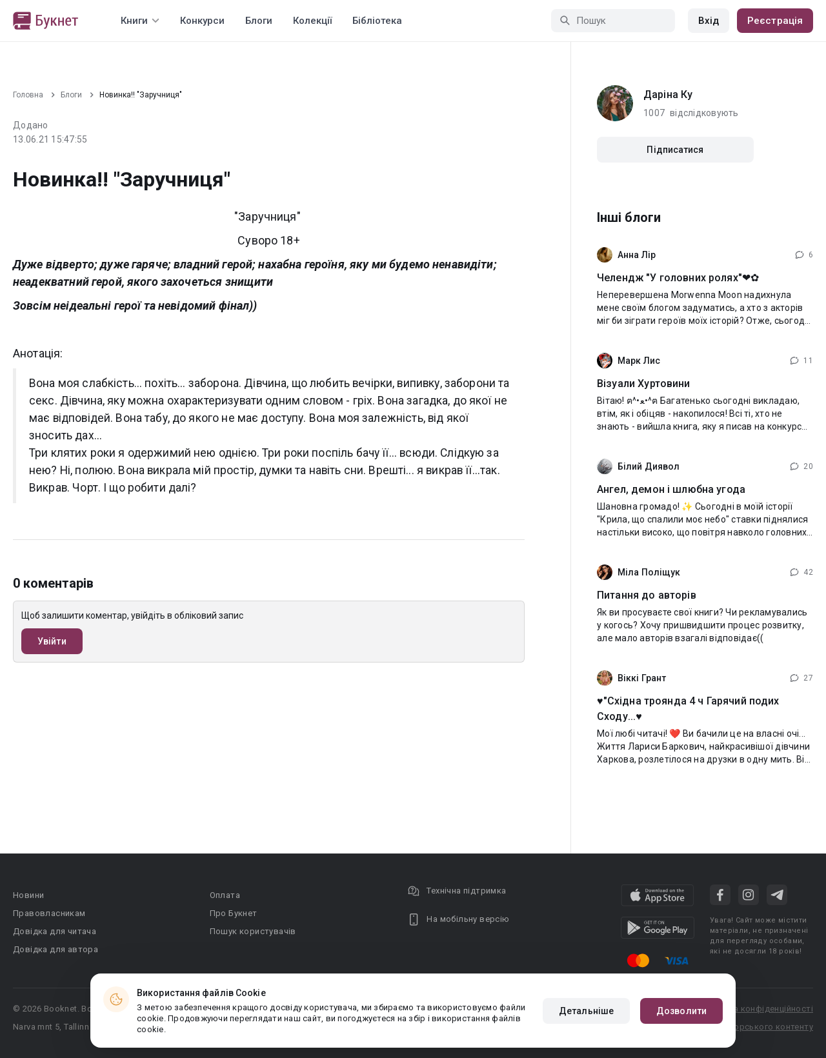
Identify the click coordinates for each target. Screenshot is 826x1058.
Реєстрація (775, 20)
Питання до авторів (646, 595)
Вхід (708, 20)
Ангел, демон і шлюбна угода (671, 489)
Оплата (225, 895)
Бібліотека (377, 20)
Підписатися (675, 150)
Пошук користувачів (253, 931)
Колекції (312, 20)
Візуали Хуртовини (643, 383)
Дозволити (681, 1011)
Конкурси (202, 20)
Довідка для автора (55, 949)
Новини (28, 895)
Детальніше (586, 1011)
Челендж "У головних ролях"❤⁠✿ (678, 278)
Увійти (51, 641)
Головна (28, 94)
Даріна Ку (667, 94)
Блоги (258, 20)
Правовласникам (49, 913)
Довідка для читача (54, 931)
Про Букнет (233, 913)
